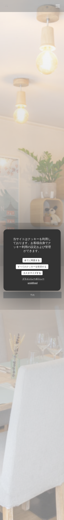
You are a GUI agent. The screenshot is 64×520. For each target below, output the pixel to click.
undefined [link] (33, 283)
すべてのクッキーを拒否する (32, 266)
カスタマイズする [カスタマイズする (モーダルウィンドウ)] (32, 272)
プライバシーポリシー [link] (33, 278)
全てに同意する (32, 260)
